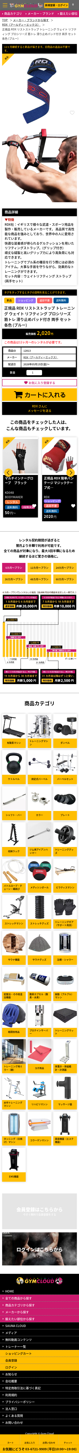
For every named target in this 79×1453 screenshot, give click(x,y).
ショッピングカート (18, 1353)
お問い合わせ (14, 1422)
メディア (11, 1333)
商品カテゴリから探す (20, 1305)
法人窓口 (11, 1409)
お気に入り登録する (42, 383)
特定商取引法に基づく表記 (23, 1388)
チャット (68, 1439)
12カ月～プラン (39, 567)
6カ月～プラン (13, 567)
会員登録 (11, 1360)
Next (70, 472)
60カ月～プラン (65, 579)
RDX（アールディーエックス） (40, 357)
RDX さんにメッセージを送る (39, 408)
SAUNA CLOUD (15, 1326)
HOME (9, 1291)
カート (10, 1439)
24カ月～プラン (65, 567)
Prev (8, 472)
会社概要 (11, 1381)
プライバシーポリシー (20, 1402)
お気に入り (29, 1439)
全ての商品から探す (18, 1298)
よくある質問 (14, 1415)
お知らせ (11, 1374)
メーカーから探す (17, 1312)
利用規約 (11, 1395)
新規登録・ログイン (56, 5)
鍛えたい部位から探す (20, 1319)
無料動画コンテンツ (18, 1339)
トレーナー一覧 (15, 1346)
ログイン (11, 1367)
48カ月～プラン (39, 579)
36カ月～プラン (14, 579)
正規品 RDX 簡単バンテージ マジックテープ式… (59, 483)
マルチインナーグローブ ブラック (19, 480)
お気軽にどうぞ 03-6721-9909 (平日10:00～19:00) (40, 1449)
